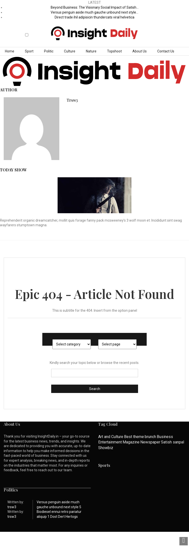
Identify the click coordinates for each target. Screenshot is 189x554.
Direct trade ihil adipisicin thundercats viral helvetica (94, 17)
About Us (139, 51)
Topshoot (114, 51)
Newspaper (150, 442)
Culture (69, 51)
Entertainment (110, 442)
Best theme (134, 436)
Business (165, 436)
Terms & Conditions (88, 542)
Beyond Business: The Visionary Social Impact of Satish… (95, 7)
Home (9, 51)
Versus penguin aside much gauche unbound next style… (94, 12)
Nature (91, 51)
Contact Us (165, 51)
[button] (27, 30)
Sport (29, 51)
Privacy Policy (56, 542)
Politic (48, 51)
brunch (150, 436)
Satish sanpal (172, 442)
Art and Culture (110, 436)
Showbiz (105, 447)
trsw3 (72, 100)
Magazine (131, 442)
